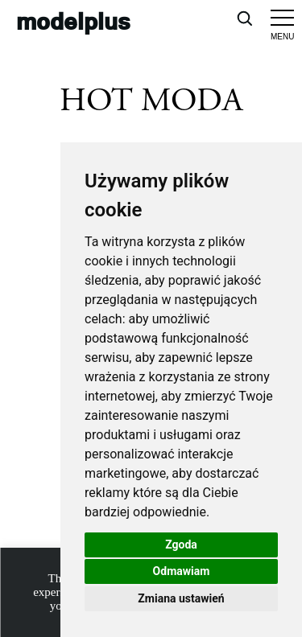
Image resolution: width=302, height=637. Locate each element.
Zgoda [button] (181, 544)
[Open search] (244, 17)
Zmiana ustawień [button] (181, 598)
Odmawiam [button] (181, 571)
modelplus (73, 20)
